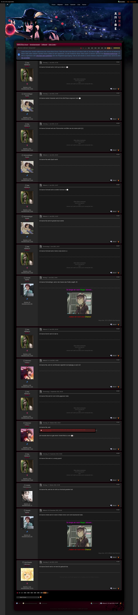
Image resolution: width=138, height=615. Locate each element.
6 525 (117, 184)
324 (99, 48)
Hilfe (98, 51)
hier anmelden (25, 58)
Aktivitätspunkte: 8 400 (27, 88)
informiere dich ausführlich (44, 55)
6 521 (117, 62)
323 (95, 48)
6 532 (117, 422)
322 (92, 48)
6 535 (117, 509)
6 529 (117, 328)
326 (105, 48)
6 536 (117, 561)
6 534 (117, 484)
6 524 (117, 154)
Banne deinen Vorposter (27, 48)
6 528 (117, 277)
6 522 (117, 93)
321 (89, 48)
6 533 (117, 453)
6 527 (117, 246)
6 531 (117, 391)
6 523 (117, 123)
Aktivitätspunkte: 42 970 (27, 588)
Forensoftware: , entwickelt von (69, 608)
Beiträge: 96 (27, 302)
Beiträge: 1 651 (27, 87)
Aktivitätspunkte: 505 (27, 303)
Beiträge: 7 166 (27, 586)
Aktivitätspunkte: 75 (27, 505)
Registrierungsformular (110, 53)
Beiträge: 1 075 (27, 117)
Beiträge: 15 (27, 504)
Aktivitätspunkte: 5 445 (27, 119)
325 (102, 48)
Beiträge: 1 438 (27, 385)
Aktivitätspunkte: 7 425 (27, 386)
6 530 (117, 360)
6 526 (117, 215)
